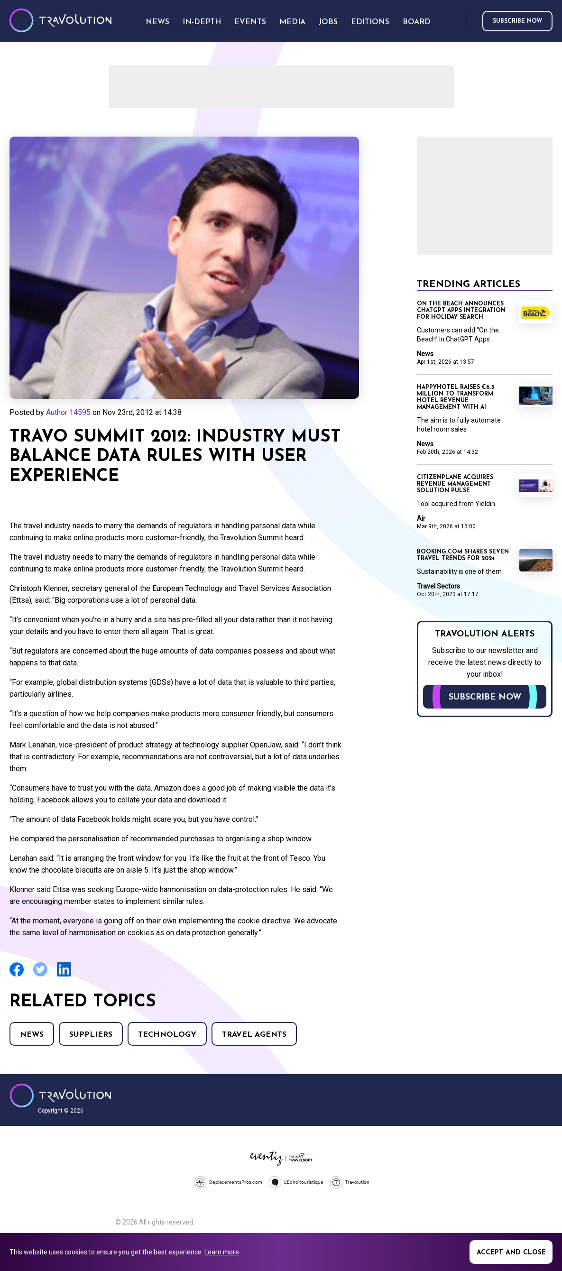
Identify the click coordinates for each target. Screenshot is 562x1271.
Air (421, 518)
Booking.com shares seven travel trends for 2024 (463, 555)
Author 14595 (68, 412)
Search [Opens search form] (457, 21)
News (32, 1035)
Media (292, 22)
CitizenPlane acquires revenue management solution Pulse (455, 484)
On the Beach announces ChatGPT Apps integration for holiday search (461, 310)
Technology (167, 1035)
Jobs (328, 22)
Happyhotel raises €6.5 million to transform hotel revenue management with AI (455, 397)
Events (250, 22)
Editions (370, 22)
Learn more (221, 1252)
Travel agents (254, 1035)
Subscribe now (517, 21)
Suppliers (90, 1035)
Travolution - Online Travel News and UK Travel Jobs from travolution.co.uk (60, 1095)
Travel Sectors (438, 586)
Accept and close (511, 1252)
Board (417, 22)
